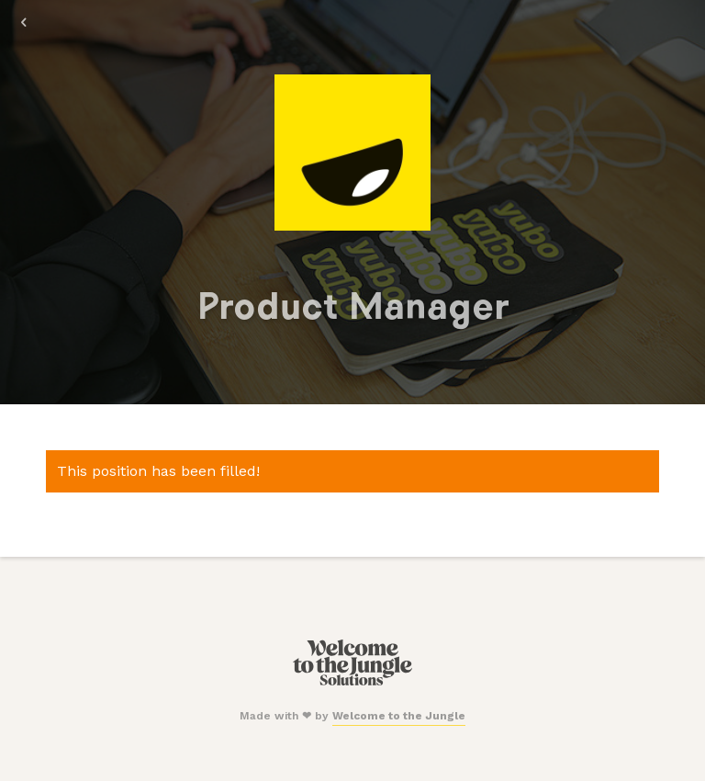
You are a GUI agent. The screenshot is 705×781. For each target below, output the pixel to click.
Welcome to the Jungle (398, 715)
